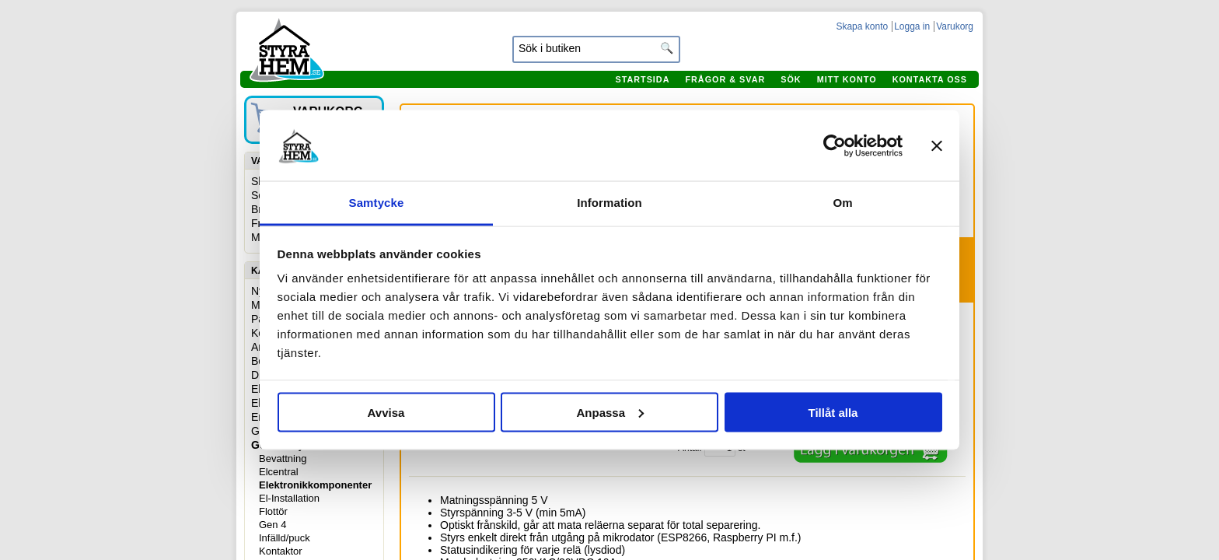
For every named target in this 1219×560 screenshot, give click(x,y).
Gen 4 (272, 524)
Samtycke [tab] (376, 202)
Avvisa (386, 411)
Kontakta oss (929, 79)
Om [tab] (842, 202)
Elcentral (279, 472)
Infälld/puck (284, 538)
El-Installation (289, 498)
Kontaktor (280, 551)
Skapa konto (862, 26)
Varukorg (954, 26)
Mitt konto (847, 79)
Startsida (642, 79)
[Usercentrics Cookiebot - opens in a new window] (835, 145)
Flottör (273, 511)
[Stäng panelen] (936, 145)
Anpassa (610, 411)
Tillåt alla (833, 411)
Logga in (912, 26)
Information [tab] (609, 202)
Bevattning (282, 458)
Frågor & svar (725, 79)
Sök (791, 79)
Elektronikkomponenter (315, 485)
